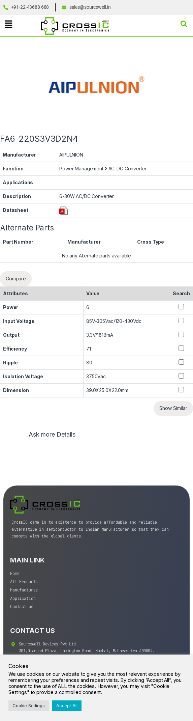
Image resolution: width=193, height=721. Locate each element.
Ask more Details (52, 435)
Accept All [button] (66, 705)
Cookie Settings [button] (28, 705)
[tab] (45, 438)
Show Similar (173, 408)
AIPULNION (71, 155)
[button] (8, 24)
